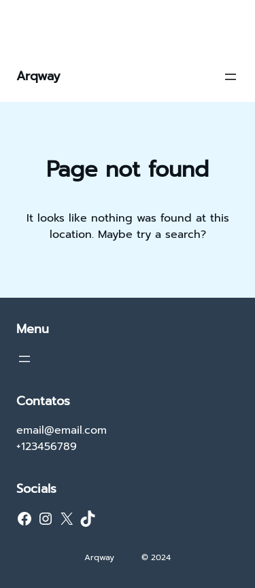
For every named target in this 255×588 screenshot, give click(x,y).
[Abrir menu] (230, 77)
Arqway (38, 76)
